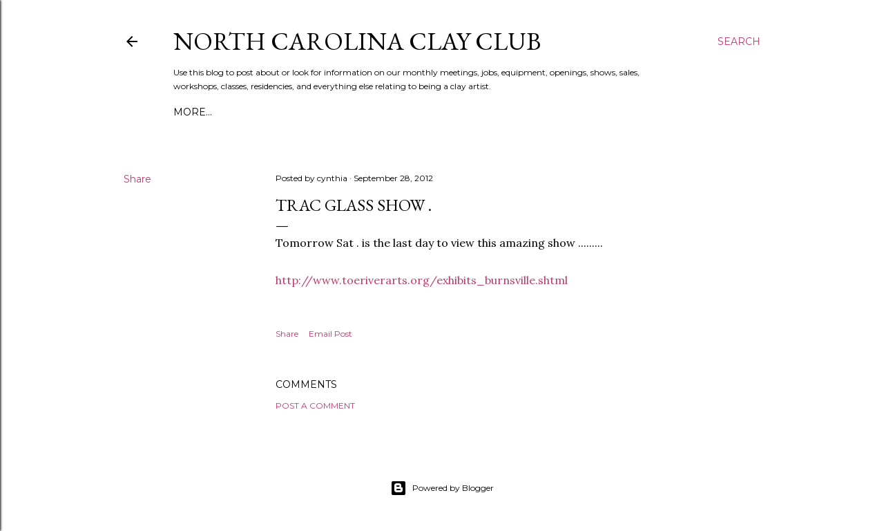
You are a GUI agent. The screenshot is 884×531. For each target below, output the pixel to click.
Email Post (330, 333)
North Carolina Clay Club (357, 41)
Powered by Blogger (442, 488)
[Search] (739, 41)
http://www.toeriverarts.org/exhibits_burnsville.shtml (422, 280)
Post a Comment (315, 405)
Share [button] (137, 179)
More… (192, 112)
